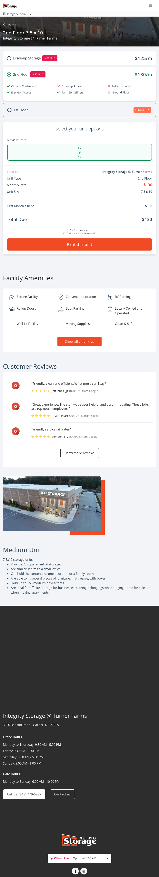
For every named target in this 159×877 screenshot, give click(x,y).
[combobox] (79, 858)
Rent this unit (79, 244)
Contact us (62, 794)
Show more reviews (80, 453)
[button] (75, 871)
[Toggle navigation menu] (152, 5)
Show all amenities (79, 341)
